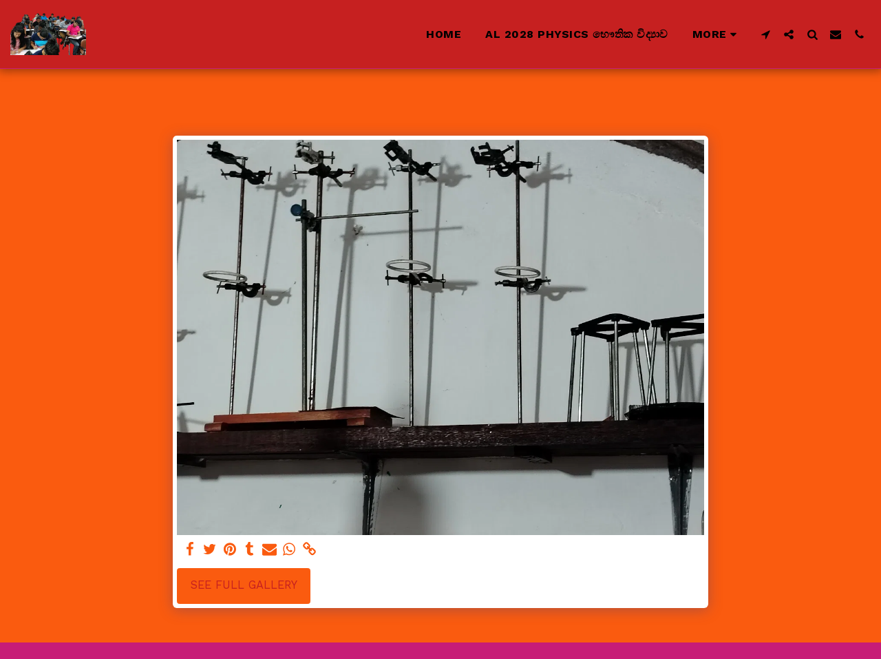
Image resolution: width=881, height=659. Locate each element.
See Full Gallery (244, 585)
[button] (765, 34)
